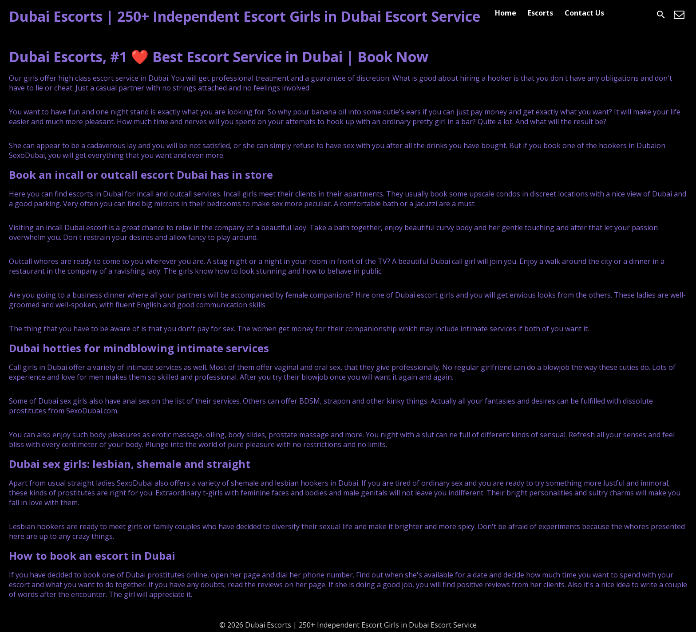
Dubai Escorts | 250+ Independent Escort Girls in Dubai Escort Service (244, 16)
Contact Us (584, 13)
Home (505, 13)
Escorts (540, 13)
